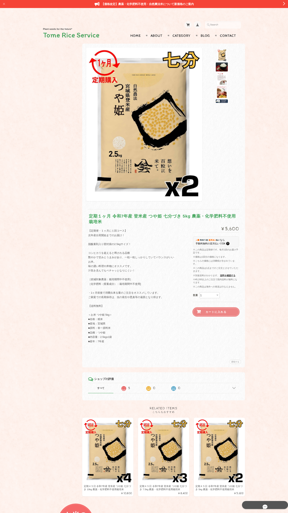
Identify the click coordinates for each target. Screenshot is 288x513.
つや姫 (52, 94)
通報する (235, 354)
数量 (195, 287)
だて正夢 (53, 118)
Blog (205, 28)
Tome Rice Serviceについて (63, 239)
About (156, 28)
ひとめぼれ (54, 86)
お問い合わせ (56, 246)
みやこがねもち (57, 134)
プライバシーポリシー (61, 254)
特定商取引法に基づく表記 (63, 262)
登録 (64, 305)
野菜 (50, 158)
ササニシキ (54, 102)
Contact (228, 28)
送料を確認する (227, 267)
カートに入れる (216, 304)
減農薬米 (53, 142)
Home (135, 28)
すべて (107, 380)
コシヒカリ (54, 110)
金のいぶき (54, 126)
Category (181, 28)
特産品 (52, 150)
